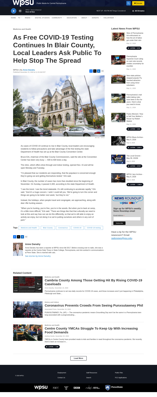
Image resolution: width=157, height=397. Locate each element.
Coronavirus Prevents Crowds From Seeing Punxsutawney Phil (94, 310)
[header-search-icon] (129, 6)
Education (72, 23)
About (84, 23)
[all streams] (138, 15)
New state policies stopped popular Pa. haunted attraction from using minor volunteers (134, 85)
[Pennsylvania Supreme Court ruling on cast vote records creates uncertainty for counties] (118, 65)
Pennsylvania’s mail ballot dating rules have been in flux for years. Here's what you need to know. (134, 104)
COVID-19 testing (94, 233)
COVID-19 (77, 233)
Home (13, 23)
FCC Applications (121, 382)
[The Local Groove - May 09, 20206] (118, 164)
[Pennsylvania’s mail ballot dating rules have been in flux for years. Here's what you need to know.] (118, 103)
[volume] (20, 15)
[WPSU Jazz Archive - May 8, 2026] (118, 182)
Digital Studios (42, 23)
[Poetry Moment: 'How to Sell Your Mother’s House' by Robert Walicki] (118, 122)
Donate (140, 6)
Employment (62, 377)
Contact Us (61, 382)
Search (88, 382)
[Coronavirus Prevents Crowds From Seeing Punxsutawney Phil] (28, 314)
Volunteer (109, 23)
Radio (27, 23)
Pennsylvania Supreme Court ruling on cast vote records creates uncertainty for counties (135, 66)
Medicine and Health (22, 34)
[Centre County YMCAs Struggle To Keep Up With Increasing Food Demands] (28, 337)
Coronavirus (63, 233)
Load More (78, 363)
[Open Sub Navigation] (22, 23)
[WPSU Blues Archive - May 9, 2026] (118, 145)
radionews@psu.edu (121, 243)
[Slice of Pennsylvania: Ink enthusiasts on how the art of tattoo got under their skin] (118, 41)
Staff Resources (91, 377)
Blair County (48, 233)
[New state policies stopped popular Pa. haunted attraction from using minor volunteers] (118, 84)
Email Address (119, 220)
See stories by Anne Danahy (38, 261)
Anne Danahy (29, 75)
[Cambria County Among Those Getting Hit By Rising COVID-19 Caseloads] (28, 289)
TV (19, 23)
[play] (13, 16)
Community (57, 23)
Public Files (119, 377)
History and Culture (52, 307)
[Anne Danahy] (18, 254)
